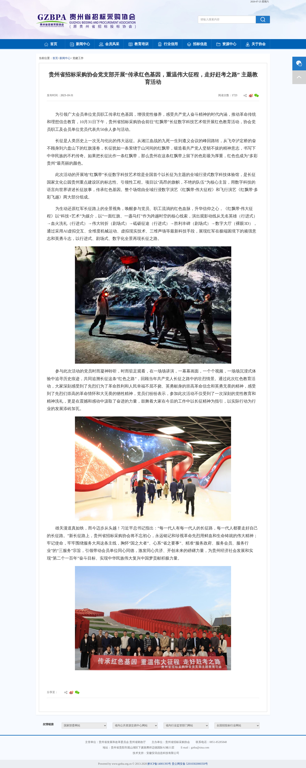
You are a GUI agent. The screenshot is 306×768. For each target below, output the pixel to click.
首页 (50, 44)
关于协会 (255, 44)
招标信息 (197, 44)
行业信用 (167, 44)
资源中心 (226, 44)
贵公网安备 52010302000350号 (190, 763)
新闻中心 (80, 44)
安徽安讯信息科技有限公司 (162, 753)
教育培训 (138, 44)
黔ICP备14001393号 (159, 763)
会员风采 (109, 44)
